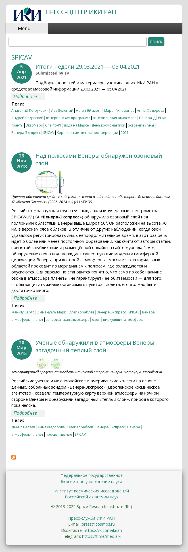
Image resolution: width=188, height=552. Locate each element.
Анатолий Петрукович (30, 110)
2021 (125, 132)
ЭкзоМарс (34, 125)
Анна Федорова (150, 110)
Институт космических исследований (91, 491)
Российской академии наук (91, 497)
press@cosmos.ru (98, 524)
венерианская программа (68, 117)
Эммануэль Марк (51, 312)
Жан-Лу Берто (23, 312)
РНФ (162, 117)
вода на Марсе (76, 125)
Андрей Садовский (27, 117)
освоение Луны (141, 125)
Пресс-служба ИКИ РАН (91, 518)
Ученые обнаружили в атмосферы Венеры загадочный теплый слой (94, 346)
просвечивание (59, 434)
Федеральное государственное (91, 475)
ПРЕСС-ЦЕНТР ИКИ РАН (80, 11)
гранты (17, 125)
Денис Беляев (23, 427)
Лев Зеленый (62, 110)
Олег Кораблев (81, 312)
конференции (106, 132)
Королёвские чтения (74, 132)
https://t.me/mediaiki (101, 536)
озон (96, 319)
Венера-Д (147, 117)
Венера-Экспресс (26, 132)
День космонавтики (108, 125)
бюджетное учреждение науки (91, 481)
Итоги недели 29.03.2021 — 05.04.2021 (87, 66)
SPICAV (48, 132)
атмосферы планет (27, 319)
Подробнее (29, 96)
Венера (148, 312)
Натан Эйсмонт (89, 110)
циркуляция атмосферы (123, 319)
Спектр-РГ (53, 125)
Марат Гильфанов (119, 110)
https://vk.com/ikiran (103, 530)
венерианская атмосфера (115, 117)
